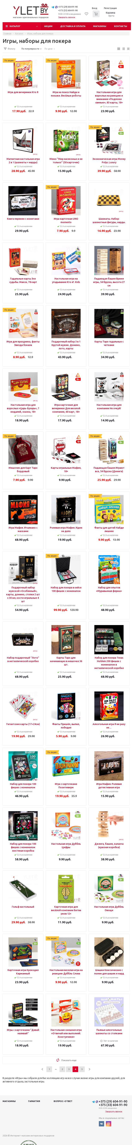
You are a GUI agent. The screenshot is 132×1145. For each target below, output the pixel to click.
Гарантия (34, 1101)
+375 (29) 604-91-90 (68, 7)
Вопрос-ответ (63, 1101)
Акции (48, 26)
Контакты (120, 26)
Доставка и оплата (72, 26)
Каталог (15, 26)
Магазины (99, 26)
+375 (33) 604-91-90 (68, 10)
